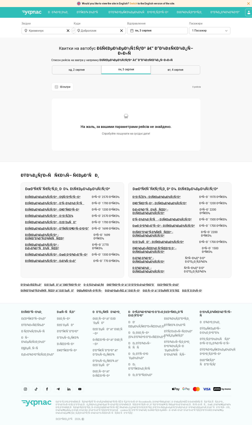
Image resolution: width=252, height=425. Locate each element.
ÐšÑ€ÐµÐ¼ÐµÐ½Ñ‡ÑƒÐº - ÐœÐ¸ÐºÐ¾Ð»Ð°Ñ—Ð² (56, 254)
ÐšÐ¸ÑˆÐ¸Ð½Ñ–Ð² (192, 290)
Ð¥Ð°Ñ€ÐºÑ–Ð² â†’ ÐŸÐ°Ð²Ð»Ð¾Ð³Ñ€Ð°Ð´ (131, 284)
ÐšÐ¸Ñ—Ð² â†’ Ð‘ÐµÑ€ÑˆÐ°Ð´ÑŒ (161, 290)
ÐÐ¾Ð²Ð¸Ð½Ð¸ (58, 12)
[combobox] (209, 30)
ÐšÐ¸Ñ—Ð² (63, 318)
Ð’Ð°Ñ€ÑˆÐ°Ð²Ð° (67, 331)
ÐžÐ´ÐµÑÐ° (65, 325)
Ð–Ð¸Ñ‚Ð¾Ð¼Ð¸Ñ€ (94, 284)
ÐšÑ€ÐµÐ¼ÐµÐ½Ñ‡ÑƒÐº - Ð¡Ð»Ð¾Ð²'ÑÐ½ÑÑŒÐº (42, 246)
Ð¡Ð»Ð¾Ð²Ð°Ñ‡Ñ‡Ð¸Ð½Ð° (37, 354)
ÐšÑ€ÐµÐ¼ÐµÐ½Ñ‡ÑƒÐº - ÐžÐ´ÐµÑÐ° (50, 222)
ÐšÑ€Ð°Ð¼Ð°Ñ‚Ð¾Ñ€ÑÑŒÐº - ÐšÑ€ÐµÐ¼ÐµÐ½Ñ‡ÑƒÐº (153, 233)
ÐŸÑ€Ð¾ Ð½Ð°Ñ (88, 12)
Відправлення (136, 23)
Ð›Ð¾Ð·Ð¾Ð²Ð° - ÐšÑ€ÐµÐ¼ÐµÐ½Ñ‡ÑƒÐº (149, 259)
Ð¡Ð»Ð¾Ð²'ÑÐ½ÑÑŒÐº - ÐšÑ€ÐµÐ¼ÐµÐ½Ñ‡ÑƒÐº (150, 211)
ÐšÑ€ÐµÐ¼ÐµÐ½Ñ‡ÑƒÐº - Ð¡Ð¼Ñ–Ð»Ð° (50, 261)
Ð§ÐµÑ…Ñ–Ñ (30, 348)
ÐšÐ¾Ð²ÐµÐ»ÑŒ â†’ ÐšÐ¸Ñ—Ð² (122, 290)
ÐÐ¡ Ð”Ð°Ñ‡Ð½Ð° (140, 375)
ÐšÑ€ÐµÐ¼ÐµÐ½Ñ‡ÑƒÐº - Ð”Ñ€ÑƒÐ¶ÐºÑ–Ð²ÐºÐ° (57, 228)
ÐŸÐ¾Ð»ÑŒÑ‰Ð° (31, 284)
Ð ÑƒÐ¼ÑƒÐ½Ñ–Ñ (34, 331)
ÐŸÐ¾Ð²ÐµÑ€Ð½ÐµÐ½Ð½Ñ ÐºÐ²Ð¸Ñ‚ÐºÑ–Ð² (138, 12)
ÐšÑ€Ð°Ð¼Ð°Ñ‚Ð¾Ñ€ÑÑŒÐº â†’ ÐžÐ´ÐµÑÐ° (47, 290)
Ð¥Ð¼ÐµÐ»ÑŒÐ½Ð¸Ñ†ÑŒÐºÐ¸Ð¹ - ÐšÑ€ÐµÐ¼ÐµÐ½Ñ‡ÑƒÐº (155, 250)
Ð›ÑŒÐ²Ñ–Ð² (65, 344)
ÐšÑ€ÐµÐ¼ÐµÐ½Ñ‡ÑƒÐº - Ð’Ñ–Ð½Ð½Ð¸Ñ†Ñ (54, 203)
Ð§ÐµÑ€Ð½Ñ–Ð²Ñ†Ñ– (89, 290)
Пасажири (195, 23)
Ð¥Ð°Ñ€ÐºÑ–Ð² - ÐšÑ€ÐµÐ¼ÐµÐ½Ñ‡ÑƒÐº (160, 203)
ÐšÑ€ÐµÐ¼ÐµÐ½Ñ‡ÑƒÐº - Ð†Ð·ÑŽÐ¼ (49, 216)
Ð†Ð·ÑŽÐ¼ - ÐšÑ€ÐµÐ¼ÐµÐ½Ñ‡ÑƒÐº (157, 197)
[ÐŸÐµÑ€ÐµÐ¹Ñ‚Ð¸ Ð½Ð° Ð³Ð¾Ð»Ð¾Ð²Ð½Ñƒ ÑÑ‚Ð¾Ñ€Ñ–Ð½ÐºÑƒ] (31, 13)
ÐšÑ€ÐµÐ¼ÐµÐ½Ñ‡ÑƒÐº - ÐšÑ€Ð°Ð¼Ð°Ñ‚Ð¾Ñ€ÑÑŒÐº (44, 236)
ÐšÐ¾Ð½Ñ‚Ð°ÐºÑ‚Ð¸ (189, 12)
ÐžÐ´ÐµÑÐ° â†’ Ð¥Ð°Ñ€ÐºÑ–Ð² (62, 284)
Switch (133, 3)
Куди (77, 23)
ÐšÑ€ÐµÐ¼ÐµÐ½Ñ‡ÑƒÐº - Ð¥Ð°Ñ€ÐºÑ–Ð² (52, 209)
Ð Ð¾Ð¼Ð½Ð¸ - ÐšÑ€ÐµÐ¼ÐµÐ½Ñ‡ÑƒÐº (149, 269)
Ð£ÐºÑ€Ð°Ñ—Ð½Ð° (168, 284)
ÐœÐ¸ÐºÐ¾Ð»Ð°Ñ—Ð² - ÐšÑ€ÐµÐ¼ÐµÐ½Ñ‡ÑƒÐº (164, 225)
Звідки (26, 23)
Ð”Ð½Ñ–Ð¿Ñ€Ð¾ (68, 337)
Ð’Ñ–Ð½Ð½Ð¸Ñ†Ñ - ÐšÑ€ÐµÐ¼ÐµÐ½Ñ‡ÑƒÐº (162, 219)
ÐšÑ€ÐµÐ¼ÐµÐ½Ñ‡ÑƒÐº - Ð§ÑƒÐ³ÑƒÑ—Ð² (53, 197)
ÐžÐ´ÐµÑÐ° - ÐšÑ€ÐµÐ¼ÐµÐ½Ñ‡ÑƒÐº (158, 242)
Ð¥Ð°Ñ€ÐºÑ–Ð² (67, 350)
